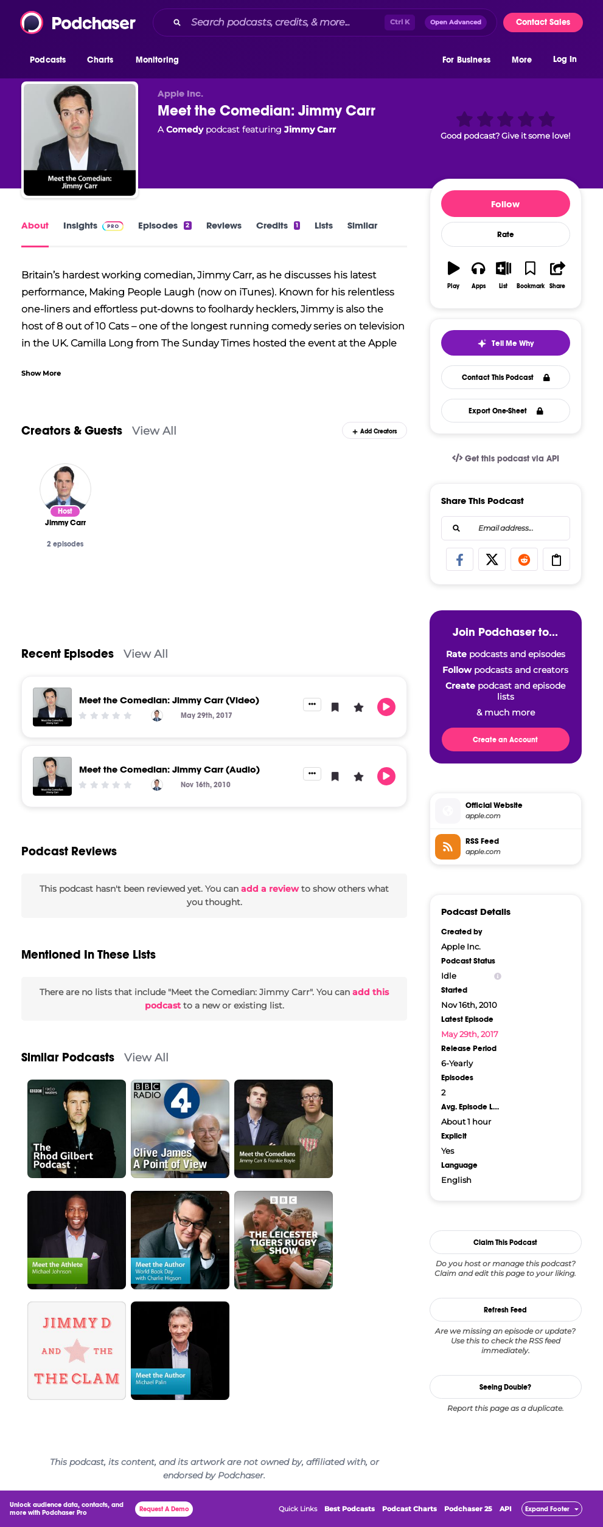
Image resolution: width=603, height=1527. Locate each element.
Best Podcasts (349, 1509)
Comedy (184, 129)
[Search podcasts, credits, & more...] (285, 22)
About (35, 225)
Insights (93, 225)
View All (154, 430)
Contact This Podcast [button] (506, 377)
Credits (278, 225)
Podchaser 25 (468, 1509)
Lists (324, 225)
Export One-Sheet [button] (506, 411)
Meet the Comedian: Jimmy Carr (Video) (169, 700)
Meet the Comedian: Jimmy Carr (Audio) (169, 769)
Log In (565, 59)
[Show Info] (497, 976)
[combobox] (325, 22)
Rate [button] (505, 235)
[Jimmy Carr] (65, 489)
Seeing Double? (505, 1387)
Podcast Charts (409, 1509)
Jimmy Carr (310, 129)
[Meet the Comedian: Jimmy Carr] (80, 140)
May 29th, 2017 (469, 1034)
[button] (50, 60)
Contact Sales (543, 22)
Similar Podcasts (67, 1057)
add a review (270, 888)
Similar (362, 225)
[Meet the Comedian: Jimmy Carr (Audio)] (52, 776)
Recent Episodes (67, 653)
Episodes (164, 225)
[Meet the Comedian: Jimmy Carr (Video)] (52, 707)
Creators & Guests (71, 430)
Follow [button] (505, 204)
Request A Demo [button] (164, 1509)
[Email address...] (505, 528)
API (506, 1509)
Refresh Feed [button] (505, 1310)
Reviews (224, 225)
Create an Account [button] (505, 740)
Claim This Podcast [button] (505, 1242)
